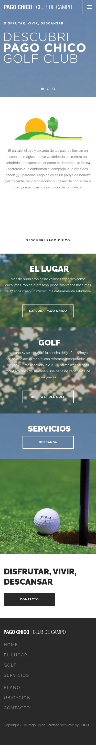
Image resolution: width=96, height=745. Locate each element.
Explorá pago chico (48, 311)
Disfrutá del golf (48, 397)
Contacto (29, 599)
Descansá (48, 442)
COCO (84, 725)
